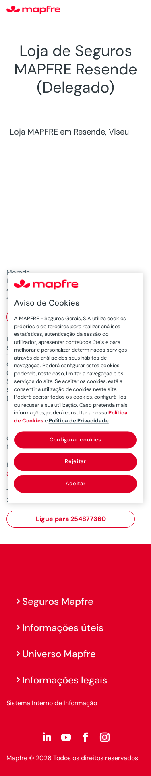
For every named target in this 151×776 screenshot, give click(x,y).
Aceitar (76, 483)
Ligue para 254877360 (71, 519)
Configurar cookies (75, 439)
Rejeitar (75, 461)
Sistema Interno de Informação (51, 703)
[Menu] (139, 10)
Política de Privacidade (79, 420)
